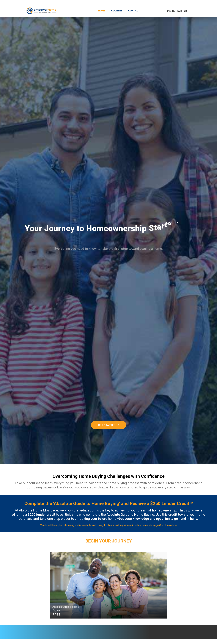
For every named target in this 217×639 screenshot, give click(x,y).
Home (101, 10)
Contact (134, 10)
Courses (116, 10)
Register (181, 10)
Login (170, 10)
